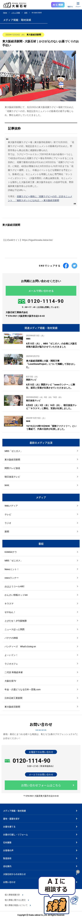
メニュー (78, 6)
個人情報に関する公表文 (15, 900)
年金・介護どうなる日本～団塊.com (23, 689)
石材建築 (7, 842)
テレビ (8, 514)
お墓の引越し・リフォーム (15, 834)
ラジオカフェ (11, 663)
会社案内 (7, 866)
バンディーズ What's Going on (20, 646)
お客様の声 (8, 850)
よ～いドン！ (11, 655)
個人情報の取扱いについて (16, 905)
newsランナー (12, 578)
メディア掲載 (15, 12)
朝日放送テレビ (12, 476)
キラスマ (9, 603)
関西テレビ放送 (12, 468)
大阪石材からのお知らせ (14, 874)
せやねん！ (10, 612)
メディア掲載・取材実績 (14, 810)
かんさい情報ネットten (16, 595)
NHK (7, 485)
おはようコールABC (14, 586)
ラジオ (8, 523)
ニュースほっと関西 (15, 629)
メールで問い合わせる (41, 291)
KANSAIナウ (11, 552)
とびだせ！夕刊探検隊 (16, 621)
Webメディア (11, 505)
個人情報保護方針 (12, 894)
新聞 (25, 12)
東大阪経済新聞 (12, 459)
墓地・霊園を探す (11, 818)
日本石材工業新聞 (13, 698)
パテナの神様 (11, 638)
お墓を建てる (9, 826)
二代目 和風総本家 (14, 672)
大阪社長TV (10, 681)
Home (5, 12)
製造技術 (7, 858)
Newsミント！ (12, 569)
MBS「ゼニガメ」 (13, 451)
